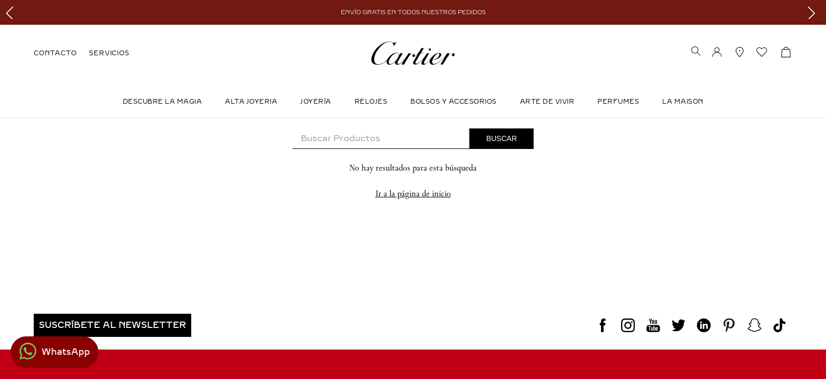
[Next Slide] (814, 12)
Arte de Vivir (547, 101)
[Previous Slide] (12, 12)
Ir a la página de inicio (413, 193)
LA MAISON (683, 101)
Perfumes (618, 101)
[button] (696, 52)
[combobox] (413, 138)
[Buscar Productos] (501, 138)
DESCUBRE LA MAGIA (162, 101)
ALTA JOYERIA (251, 101)
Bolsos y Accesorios (453, 101)
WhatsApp (66, 352)
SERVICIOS (109, 53)
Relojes (371, 101)
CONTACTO (55, 53)
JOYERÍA (315, 101)
